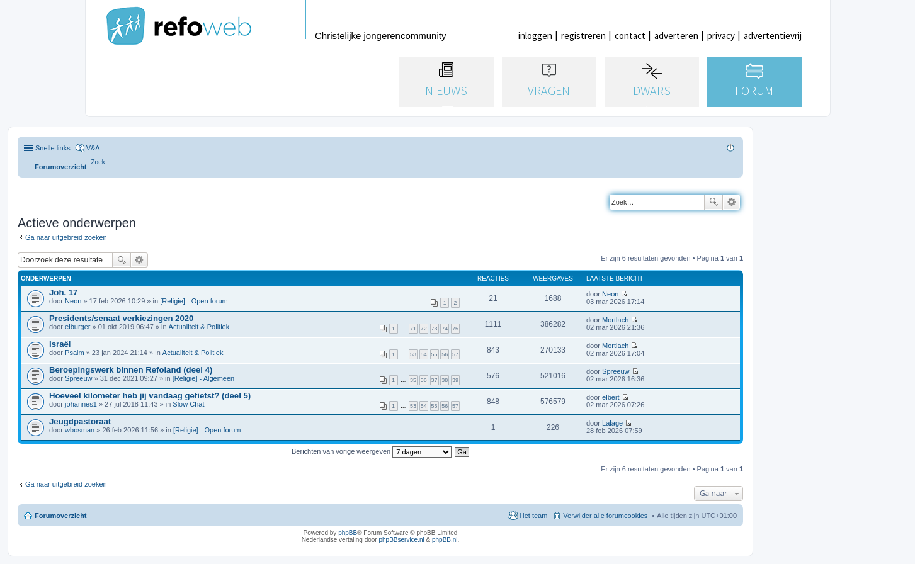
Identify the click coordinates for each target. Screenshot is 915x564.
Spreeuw (78, 378)
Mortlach (615, 320)
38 (444, 380)
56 (444, 354)
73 (434, 328)
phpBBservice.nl (401, 539)
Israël (60, 344)
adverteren (676, 36)
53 (413, 354)
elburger (77, 326)
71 (413, 328)
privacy (721, 36)
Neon (73, 301)
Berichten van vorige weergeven (372, 451)
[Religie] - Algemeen (203, 378)
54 (424, 354)
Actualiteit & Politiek (199, 326)
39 (455, 380)
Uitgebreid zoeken (731, 202)
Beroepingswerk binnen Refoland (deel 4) (130, 370)
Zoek (713, 202)
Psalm (74, 352)
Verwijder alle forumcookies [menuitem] (605, 515)
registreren (583, 36)
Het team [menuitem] (534, 515)
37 (434, 380)
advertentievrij (773, 36)
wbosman (79, 430)
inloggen (535, 36)
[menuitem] (98, 162)
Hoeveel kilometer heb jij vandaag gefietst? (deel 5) (150, 395)
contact (630, 36)
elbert (611, 397)
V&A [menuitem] (93, 148)
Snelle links (53, 148)
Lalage (612, 423)
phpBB (347, 532)
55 (434, 354)
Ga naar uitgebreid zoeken (66, 237)
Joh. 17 (63, 292)
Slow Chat (188, 404)
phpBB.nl (445, 539)
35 (413, 380)
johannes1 (81, 404)
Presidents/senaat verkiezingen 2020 (121, 318)
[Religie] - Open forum (194, 301)
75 (455, 328)
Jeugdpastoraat (80, 421)
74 (444, 328)
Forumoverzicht (61, 515)
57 (455, 354)
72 (424, 328)
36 (424, 380)
